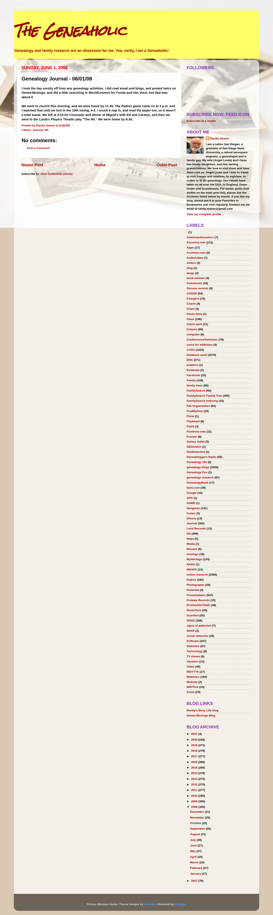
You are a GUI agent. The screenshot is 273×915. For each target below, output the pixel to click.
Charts (191, 303)
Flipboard (193, 421)
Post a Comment (38, 148)
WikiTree (192, 686)
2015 (194, 767)
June (193, 845)
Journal (37, 130)
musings (193, 554)
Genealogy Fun (197, 472)
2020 (194, 739)
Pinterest (193, 590)
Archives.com (196, 252)
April (193, 856)
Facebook (193, 375)
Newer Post (32, 165)
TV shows (193, 656)
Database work (197, 355)
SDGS (191, 620)
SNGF (191, 630)
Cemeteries (194, 283)
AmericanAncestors (200, 237)
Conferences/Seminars (202, 339)
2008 (194, 806)
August (195, 834)
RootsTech (194, 610)
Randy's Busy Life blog (202, 710)
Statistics (193, 646)
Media (191, 543)
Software (193, 641)
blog (190, 268)
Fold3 (190, 426)
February (196, 868)
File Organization (198, 406)
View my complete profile (204, 214)
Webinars (193, 676)
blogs (190, 273)
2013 (194, 779)
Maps (190, 538)
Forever (192, 436)
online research (197, 574)
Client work (194, 324)
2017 (194, 756)
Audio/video (195, 257)
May (193, 851)
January (196, 873)
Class (190, 319)
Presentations (196, 595)
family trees (195, 385)
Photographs (195, 584)
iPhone (191, 518)
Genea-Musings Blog (201, 715)
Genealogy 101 (197, 462)
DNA (190, 359)
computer (193, 334)
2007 (194, 880)
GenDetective (196, 451)
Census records (197, 288)
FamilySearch (196, 390)
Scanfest (193, 615)
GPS (190, 498)
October (196, 823)
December (197, 811)
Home (99, 165)
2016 (194, 762)
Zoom (191, 692)
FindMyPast (195, 411)
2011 (194, 790)
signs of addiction (199, 625)
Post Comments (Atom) (57, 173)
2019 (194, 745)
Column (192, 329)
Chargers (193, 298)
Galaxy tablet (196, 441)
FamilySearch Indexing (202, 400)
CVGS (191, 349)
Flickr (190, 416)
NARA (191, 564)
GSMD (191, 503)
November (197, 817)
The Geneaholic (70, 31)
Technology (195, 651)
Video (191, 666)
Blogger (180, 904)
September (198, 828)
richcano (150, 904)
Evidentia (193, 370)
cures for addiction (200, 344)
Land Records (196, 528)
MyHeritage (194, 559)
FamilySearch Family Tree (204, 395)
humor (191, 513)
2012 (194, 784)
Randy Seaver (219, 138)
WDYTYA (193, 671)
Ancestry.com (196, 242)
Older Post (167, 165)
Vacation (193, 661)
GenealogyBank (197, 482)
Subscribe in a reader (201, 121)
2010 (194, 795)
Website (192, 682)
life (46, 130)
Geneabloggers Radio (201, 457)
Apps (190, 247)
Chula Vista (194, 314)
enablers (193, 365)
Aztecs (191, 263)
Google (192, 492)
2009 (194, 801)
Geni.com (193, 487)
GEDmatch (194, 446)
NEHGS (192, 569)
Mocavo (192, 549)
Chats (191, 308)
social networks (197, 635)
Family (191, 380)
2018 (194, 750)
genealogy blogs (198, 467)
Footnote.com (196, 431)
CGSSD (192, 293)
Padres (191, 579)
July (193, 840)
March (194, 862)
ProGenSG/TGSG (198, 605)
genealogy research (200, 477)
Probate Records (198, 600)
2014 (194, 773)
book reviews (196, 278)
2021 (194, 733)
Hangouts (193, 508)
